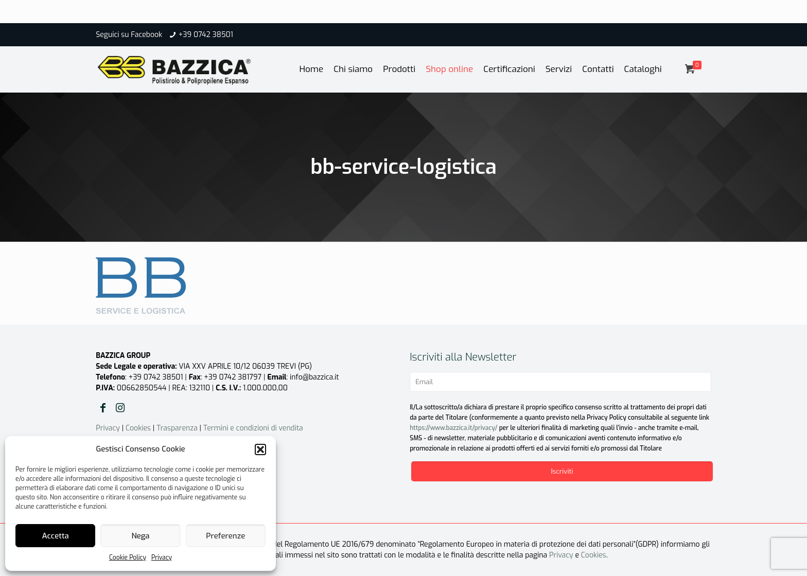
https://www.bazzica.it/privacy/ (453, 428)
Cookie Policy (127, 557)
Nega (140, 536)
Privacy (161, 557)
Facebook (146, 35)
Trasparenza (177, 428)
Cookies (138, 428)
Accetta (55, 536)
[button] (260, 449)
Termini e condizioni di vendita (253, 428)
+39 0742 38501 (206, 35)
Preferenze (225, 536)
